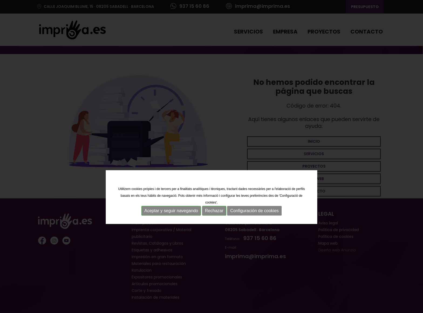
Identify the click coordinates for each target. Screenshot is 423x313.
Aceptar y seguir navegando (171, 221)
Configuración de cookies (254, 221)
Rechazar (214, 221)
